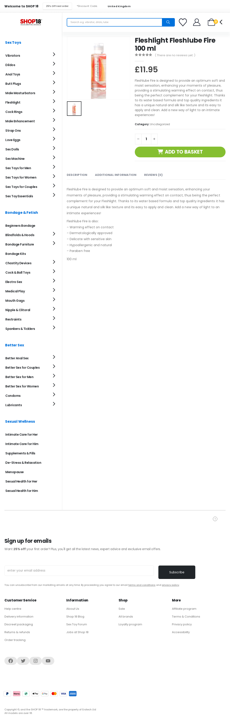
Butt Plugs (13, 83)
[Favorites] (183, 22)
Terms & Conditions (186, 616)
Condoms (13, 395)
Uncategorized (160, 124)
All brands (126, 616)
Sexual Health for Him (21, 491)
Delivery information (18, 616)
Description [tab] (77, 175)
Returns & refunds (17, 632)
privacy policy (170, 585)
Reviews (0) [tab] (153, 175)
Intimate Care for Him (21, 444)
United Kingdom (116, 6)
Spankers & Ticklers (20, 329)
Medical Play (15, 291)
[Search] (168, 22)
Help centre (12, 609)
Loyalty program (130, 624)
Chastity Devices (18, 263)
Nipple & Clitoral (17, 310)
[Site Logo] (31, 22)
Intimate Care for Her (21, 434)
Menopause (14, 472)
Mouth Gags (14, 300)
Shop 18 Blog (75, 616)
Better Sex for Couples (22, 367)
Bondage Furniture (19, 244)
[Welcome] (197, 22)
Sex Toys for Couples (21, 187)
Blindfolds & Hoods (19, 235)
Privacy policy (182, 624)
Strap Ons (13, 130)
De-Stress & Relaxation (23, 462)
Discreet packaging (18, 624)
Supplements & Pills (20, 453)
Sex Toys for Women (20, 177)
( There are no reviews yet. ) (175, 55)
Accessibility (181, 632)
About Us (72, 609)
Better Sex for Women (22, 386)
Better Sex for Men (19, 377)
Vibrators (12, 55)
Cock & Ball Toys (17, 272)
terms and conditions (141, 585)
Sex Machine (15, 158)
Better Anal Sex (17, 358)
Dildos (10, 65)
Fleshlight (12, 102)
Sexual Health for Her (21, 481)
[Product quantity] (146, 139)
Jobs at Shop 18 (77, 632)
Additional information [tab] (115, 175)
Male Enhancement (20, 121)
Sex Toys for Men (18, 168)
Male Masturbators (20, 93)
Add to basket (184, 151)
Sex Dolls (12, 149)
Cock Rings (13, 112)
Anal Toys (12, 74)
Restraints (13, 319)
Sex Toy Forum (76, 624)
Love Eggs (12, 140)
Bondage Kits (15, 254)
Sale (122, 609)
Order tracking (15, 640)
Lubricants (13, 405)
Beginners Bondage (20, 225)
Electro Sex (13, 282)
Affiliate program (184, 609)
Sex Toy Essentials (19, 196)
